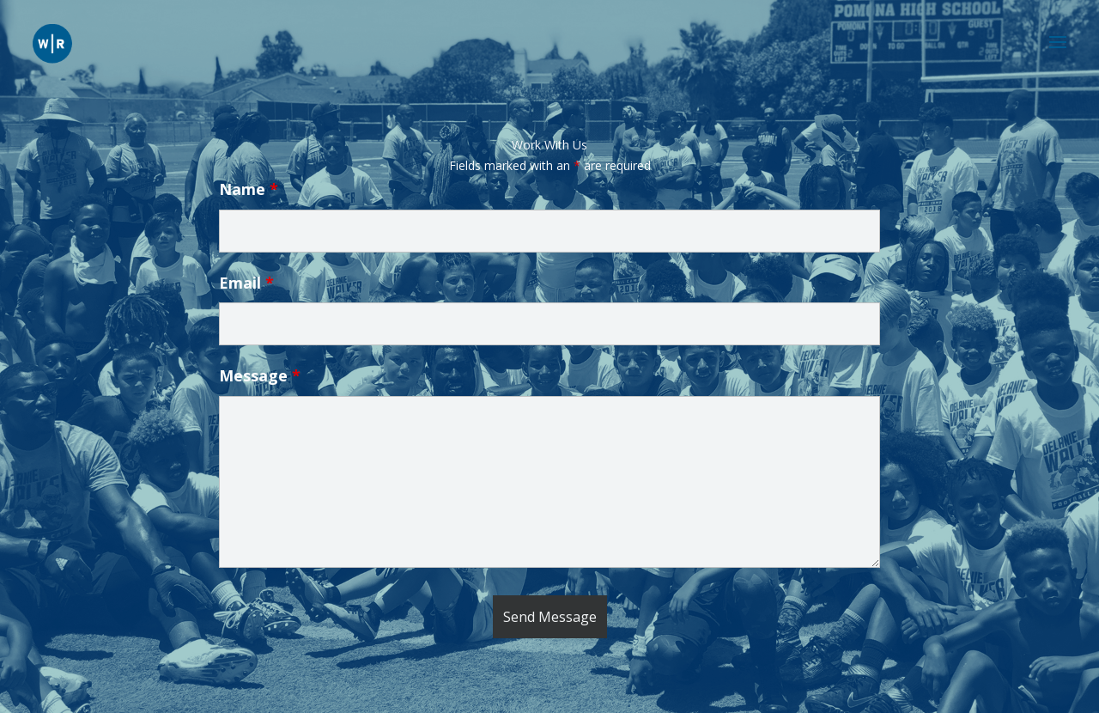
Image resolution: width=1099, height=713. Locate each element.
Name (248, 189)
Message (260, 375)
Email (246, 282)
